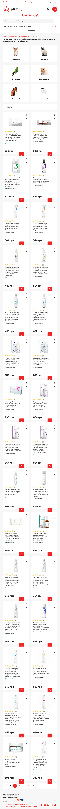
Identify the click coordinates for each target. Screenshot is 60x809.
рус (55, 2)
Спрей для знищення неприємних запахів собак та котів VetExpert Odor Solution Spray (41, 180)
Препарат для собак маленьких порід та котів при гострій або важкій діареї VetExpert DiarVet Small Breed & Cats (13, 137)
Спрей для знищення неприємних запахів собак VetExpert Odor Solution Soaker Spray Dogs (40, 227)
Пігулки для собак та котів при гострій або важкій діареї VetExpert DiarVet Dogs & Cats (40, 136)
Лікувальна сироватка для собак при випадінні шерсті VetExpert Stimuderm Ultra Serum (41, 404)
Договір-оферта (9, 806)
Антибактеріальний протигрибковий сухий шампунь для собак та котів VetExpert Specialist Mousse (41, 493)
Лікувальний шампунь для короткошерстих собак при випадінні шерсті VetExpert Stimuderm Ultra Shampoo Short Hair (40, 448)
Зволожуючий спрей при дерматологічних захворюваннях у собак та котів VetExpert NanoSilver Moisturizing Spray (40, 581)
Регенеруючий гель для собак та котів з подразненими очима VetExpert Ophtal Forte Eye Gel (12, 361)
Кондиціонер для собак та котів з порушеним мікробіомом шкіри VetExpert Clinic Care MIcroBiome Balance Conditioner (12, 317)
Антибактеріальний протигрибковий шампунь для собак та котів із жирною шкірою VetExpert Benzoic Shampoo (41, 718)
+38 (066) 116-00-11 (10, 797)
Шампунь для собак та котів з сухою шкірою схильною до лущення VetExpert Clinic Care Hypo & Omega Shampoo (41, 270)
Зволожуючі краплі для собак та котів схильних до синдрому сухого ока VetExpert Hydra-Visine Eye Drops (40, 361)
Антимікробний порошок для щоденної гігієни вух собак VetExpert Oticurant (12, 404)
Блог (15, 26)
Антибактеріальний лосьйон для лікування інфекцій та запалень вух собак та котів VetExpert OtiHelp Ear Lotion (40, 763)
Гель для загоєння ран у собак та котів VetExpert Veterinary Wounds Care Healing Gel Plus (12, 492)
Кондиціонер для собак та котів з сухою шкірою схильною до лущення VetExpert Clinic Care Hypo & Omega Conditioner (12, 271)
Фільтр (9, 107)
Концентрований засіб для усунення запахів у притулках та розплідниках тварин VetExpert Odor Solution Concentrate (12, 182)
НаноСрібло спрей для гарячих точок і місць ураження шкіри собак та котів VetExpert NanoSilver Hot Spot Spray (12, 627)
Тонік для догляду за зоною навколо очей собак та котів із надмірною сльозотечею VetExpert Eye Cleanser (41, 626)
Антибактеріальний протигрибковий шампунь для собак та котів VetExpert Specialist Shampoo (41, 671)
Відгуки (28, 26)
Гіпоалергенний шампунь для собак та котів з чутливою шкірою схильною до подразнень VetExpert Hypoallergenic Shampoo (13, 718)
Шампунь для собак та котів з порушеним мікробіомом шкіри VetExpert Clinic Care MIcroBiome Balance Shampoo (40, 317)
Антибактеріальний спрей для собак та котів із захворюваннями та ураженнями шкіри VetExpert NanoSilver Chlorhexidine (13, 581)
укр (51, 2)
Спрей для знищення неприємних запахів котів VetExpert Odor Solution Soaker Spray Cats (12, 227)
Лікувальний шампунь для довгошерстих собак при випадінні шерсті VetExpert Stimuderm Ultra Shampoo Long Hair (13, 447)
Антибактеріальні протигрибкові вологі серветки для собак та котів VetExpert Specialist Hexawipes (13, 537)
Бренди (10, 26)
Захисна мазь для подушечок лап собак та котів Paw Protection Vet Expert (13, 761)
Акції (4, 26)
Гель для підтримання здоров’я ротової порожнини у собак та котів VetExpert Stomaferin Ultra (40, 537)
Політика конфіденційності (27, 806)
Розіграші (22, 26)
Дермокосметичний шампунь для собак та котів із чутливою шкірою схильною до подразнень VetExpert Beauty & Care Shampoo (12, 672)
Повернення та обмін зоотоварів (15, 804)
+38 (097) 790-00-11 (48, 9)
